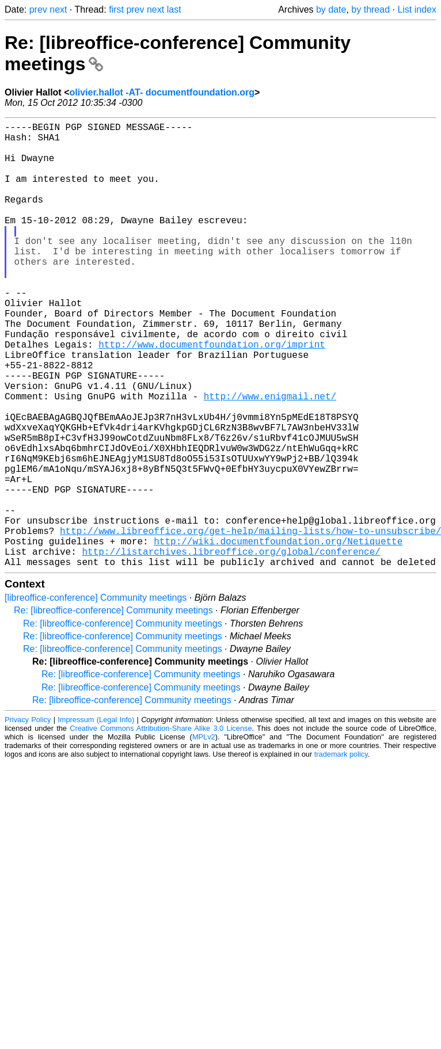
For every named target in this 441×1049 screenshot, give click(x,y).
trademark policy (341, 853)
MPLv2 (203, 835)
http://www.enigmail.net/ (270, 458)
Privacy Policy (28, 818)
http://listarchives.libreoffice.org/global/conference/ (231, 648)
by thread (370, 9)
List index (416, 9)
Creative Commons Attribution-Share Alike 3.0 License (161, 827)
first (116, 9)
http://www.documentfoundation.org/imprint (211, 394)
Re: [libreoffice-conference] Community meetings (113, 709)
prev (38, 9)
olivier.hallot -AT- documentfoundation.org (161, 92)
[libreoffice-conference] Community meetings (96, 696)
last (174, 9)
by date (331, 9)
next (58, 9)
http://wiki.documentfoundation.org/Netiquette (278, 635)
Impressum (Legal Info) (96, 818)
